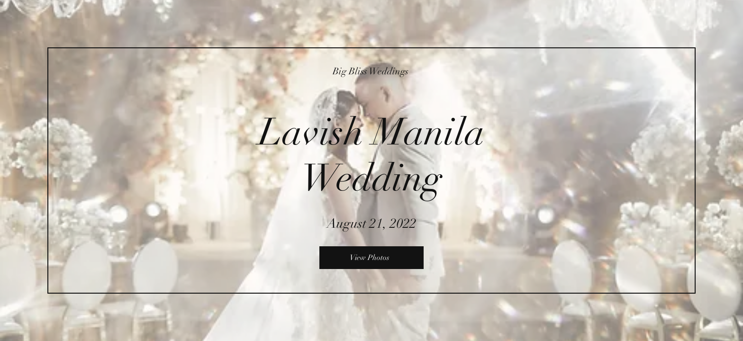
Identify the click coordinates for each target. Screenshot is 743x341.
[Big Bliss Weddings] (371, 71)
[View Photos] (371, 257)
